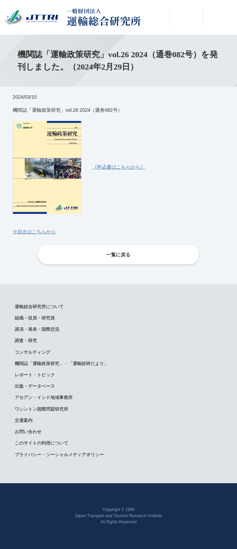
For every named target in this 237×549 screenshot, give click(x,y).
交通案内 (24, 420)
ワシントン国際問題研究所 (41, 409)
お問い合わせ (28, 431)
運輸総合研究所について (39, 306)
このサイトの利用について (41, 443)
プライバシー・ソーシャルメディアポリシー (59, 454)
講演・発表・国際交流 (37, 329)
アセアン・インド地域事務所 (44, 397)
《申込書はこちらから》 (118, 167)
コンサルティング (32, 352)
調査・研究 (26, 340)
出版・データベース (35, 386)
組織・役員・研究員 (35, 317)
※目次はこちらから (34, 231)
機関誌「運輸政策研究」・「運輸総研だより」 (61, 363)
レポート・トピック (35, 374)
